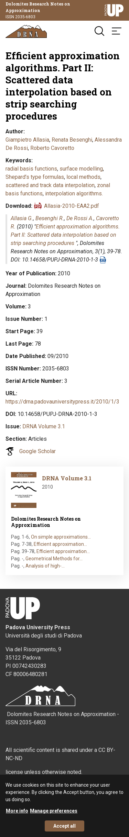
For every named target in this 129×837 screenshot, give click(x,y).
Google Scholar (37, 451)
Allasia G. (22, 218)
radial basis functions (31, 168)
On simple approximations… (61, 537)
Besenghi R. (49, 218)
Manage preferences (53, 815)
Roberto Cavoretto (52, 148)
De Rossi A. (80, 218)
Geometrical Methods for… (54, 558)
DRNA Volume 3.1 (43, 426)
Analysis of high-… (45, 566)
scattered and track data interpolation (50, 185)
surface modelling (81, 168)
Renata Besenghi (72, 139)
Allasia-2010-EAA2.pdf (71, 206)
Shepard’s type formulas (35, 177)
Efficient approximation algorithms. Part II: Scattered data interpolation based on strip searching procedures (65, 234)
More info (17, 815)
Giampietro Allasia (27, 139)
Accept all (64, 830)
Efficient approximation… (60, 544)
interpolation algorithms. (74, 193)
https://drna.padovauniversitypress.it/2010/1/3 (62, 401)
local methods (83, 177)
